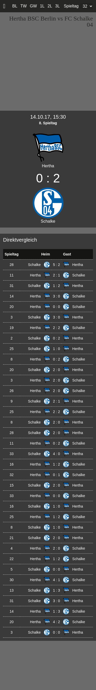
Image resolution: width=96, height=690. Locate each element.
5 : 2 (56, 265)
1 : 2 (56, 286)
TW (23, 6)
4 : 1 (56, 580)
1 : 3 (56, 590)
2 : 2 (56, 328)
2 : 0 (56, 370)
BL (14, 6)
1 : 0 (56, 349)
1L (42, 6)
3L (57, 6)
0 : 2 (56, 338)
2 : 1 (56, 275)
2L (50, 6)
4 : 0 (56, 454)
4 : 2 (56, 622)
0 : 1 (56, 475)
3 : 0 (56, 296)
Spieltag (71, 6)
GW (33, 6)
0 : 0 (56, 307)
